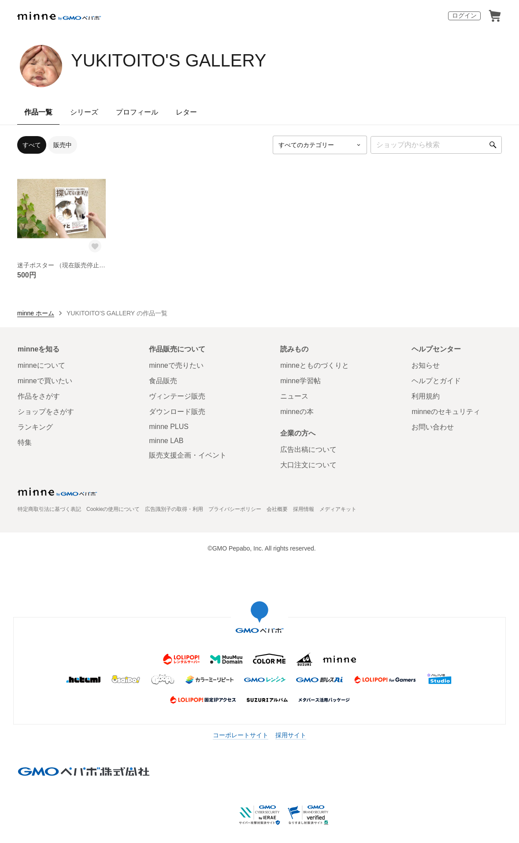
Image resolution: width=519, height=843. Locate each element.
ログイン (464, 15)
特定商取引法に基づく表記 (49, 509)
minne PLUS (169, 426)
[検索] (493, 145)
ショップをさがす (46, 411)
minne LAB (166, 440)
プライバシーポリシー (234, 509)
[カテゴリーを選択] (320, 145)
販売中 (62, 144)
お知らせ (425, 365)
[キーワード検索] (436, 145)
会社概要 (277, 509)
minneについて (41, 365)
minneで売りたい (176, 365)
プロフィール (137, 112)
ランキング (35, 427)
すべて (31, 144)
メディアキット (337, 509)
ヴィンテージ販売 (177, 396)
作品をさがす (39, 396)
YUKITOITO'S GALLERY (168, 60)
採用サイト (290, 735)
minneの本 (297, 411)
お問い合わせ (432, 427)
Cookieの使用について (113, 509)
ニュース (294, 396)
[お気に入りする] (95, 246)
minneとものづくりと (314, 365)
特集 (25, 442)
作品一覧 (38, 112)
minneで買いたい (45, 381)
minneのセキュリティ (445, 411)
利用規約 (425, 396)
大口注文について (308, 465)
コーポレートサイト (240, 735)
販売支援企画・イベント (187, 455)
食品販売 (163, 381)
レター (186, 112)
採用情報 (303, 509)
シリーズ (84, 112)
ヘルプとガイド (436, 381)
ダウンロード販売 (177, 411)
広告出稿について (308, 449)
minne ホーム (35, 313)
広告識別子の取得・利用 (174, 509)
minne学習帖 (300, 381)
